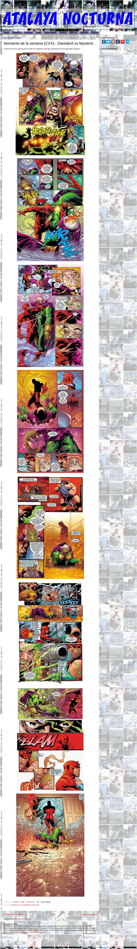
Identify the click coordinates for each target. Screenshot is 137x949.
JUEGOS (95, 33)
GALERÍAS (84, 33)
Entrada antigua (90, 914)
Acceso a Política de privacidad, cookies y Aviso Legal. (25, 932)
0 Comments (30, 902)
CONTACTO (17, 33)
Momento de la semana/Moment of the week (25, 905)
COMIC (38, 33)
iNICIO (6, 33)
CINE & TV (73, 33)
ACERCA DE (28, 33)
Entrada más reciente (13, 914)
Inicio (52, 914)
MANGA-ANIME (50, 33)
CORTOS (63, 33)
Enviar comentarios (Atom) (21, 919)
